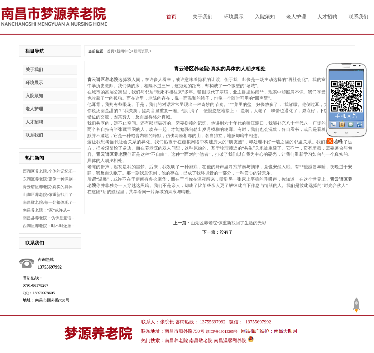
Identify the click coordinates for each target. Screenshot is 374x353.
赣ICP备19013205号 (222, 331)
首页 (171, 16)
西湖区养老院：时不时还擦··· (48, 225)
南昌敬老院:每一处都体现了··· (49, 202)
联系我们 (358, 16)
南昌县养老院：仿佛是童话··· (48, 218)
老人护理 (296, 16)
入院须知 (265, 16)
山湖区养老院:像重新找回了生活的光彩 (228, 223)
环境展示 (234, 16)
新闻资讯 (141, 51)
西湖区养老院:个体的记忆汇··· (49, 171)
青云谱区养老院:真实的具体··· (49, 186)
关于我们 (203, 16)
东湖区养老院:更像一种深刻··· (49, 179)
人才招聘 (327, 16)
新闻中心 (124, 51)
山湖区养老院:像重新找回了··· (49, 194)
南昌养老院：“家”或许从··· (46, 210)
